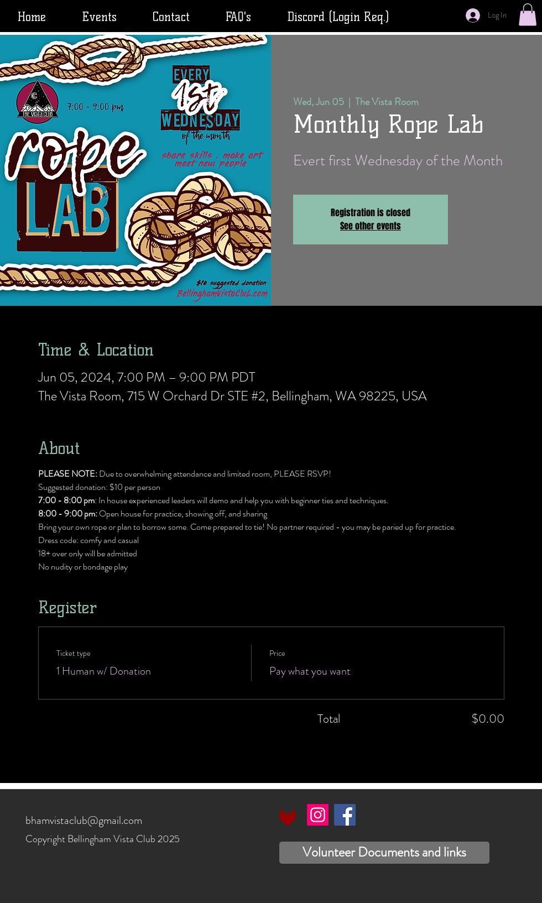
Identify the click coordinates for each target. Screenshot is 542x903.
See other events (370, 226)
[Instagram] (318, 815)
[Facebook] (345, 815)
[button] (527, 14)
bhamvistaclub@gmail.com (83, 820)
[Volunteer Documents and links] (384, 853)
